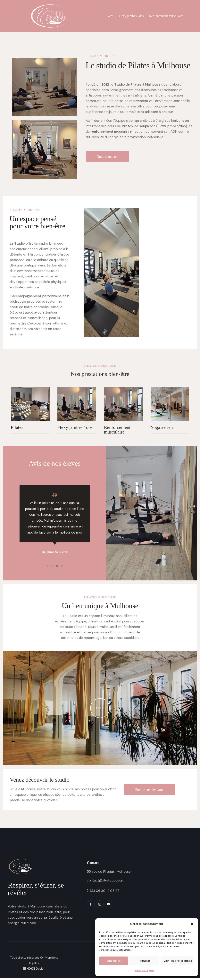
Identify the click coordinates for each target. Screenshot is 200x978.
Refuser (144, 961)
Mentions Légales (144, 970)
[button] (192, 924)
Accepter (114, 961)
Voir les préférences (177, 961)
